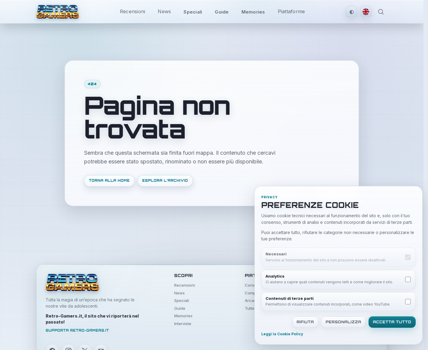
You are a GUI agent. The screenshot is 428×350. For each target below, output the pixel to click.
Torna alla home (109, 180)
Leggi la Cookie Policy (282, 334)
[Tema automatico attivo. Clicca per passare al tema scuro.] (351, 11)
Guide (222, 12)
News (164, 11)
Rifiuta (305, 322)
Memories (253, 12)
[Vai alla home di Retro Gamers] (57, 12)
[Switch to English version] (366, 11)
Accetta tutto (392, 322)
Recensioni (132, 11)
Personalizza (343, 322)
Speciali (193, 12)
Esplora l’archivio (165, 180)
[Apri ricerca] (381, 11)
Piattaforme (291, 11)
